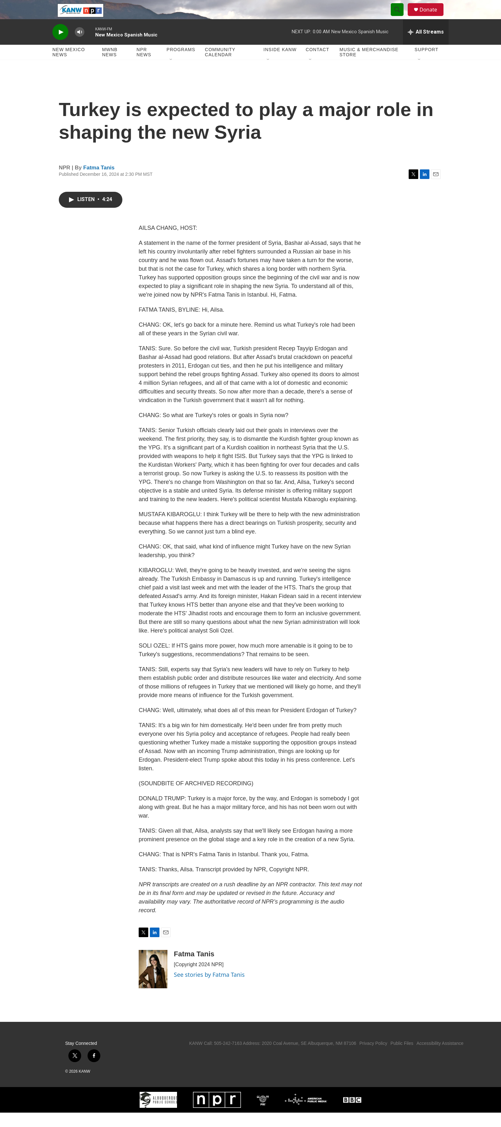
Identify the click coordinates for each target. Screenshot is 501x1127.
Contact (317, 63)
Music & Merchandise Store (369, 66)
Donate (432, 16)
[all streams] (426, 46)
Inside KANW (280, 63)
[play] (60, 46)
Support (426, 63)
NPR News (143, 66)
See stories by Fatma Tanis (209, 989)
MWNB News (109, 66)
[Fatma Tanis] (153, 983)
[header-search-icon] (400, 17)
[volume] (79, 46)
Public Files (401, 1057)
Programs (180, 63)
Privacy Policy (373, 1057)
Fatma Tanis (99, 182)
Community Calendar (220, 66)
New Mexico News (68, 66)
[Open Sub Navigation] (171, 74)
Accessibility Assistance (439, 1057)
